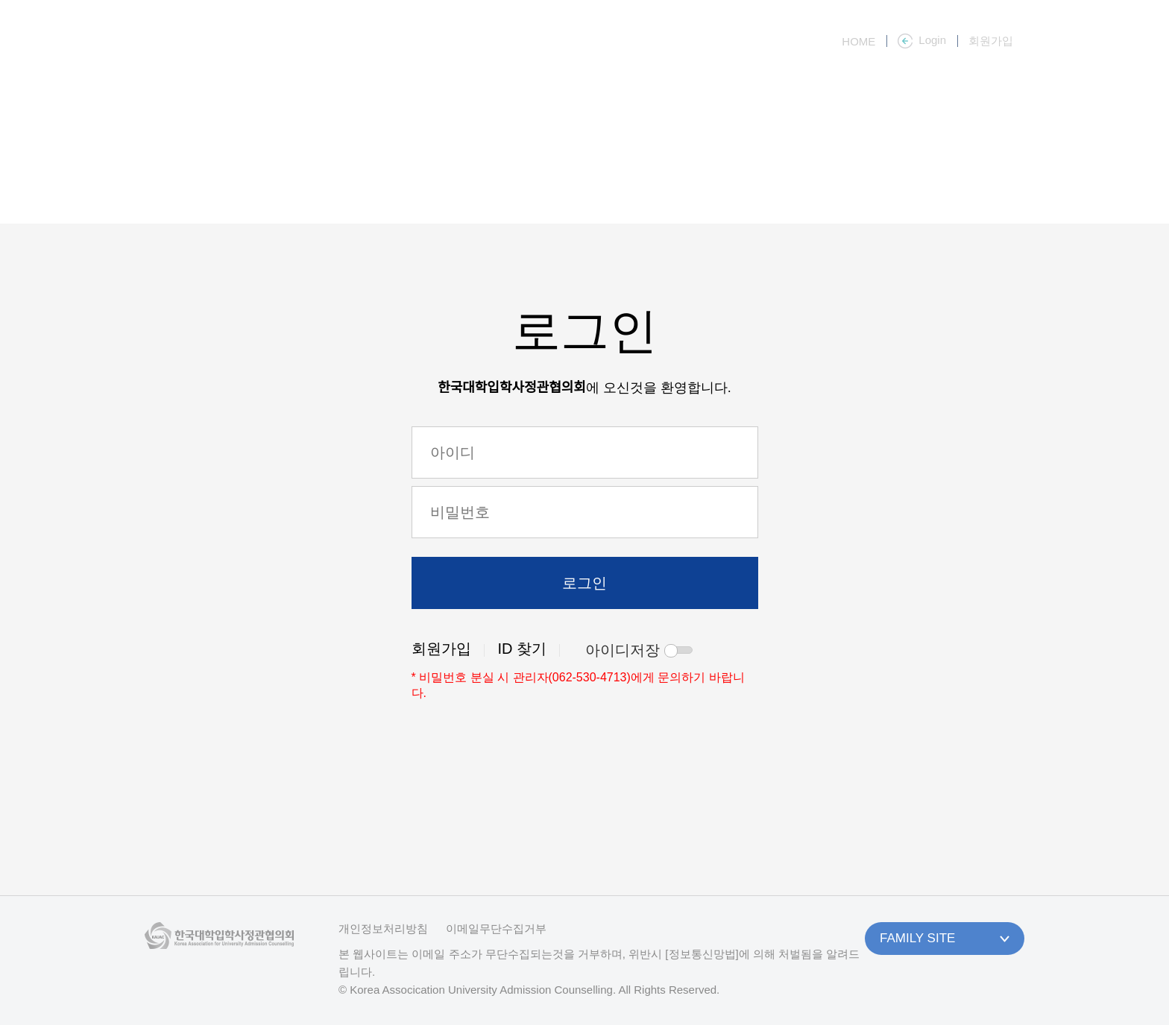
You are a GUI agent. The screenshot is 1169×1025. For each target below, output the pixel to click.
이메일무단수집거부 (496, 928)
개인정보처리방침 (383, 928)
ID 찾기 (522, 648)
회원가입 (441, 648)
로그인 (584, 583)
